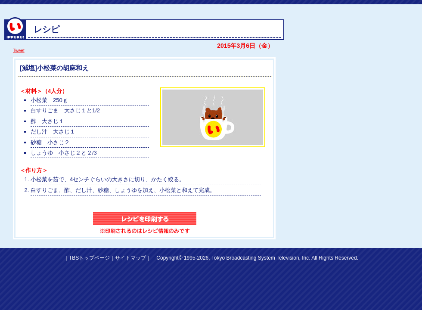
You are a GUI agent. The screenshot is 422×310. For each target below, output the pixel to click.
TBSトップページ (89, 258)
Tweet (19, 50)
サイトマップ (130, 258)
